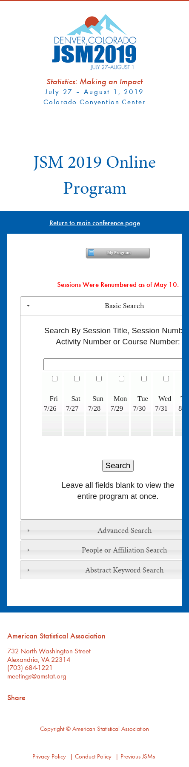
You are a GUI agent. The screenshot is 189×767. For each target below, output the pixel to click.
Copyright (52, 728)
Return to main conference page (94, 222)
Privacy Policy (49, 756)
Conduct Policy (93, 756)
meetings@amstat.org (36, 675)
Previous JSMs (137, 756)
